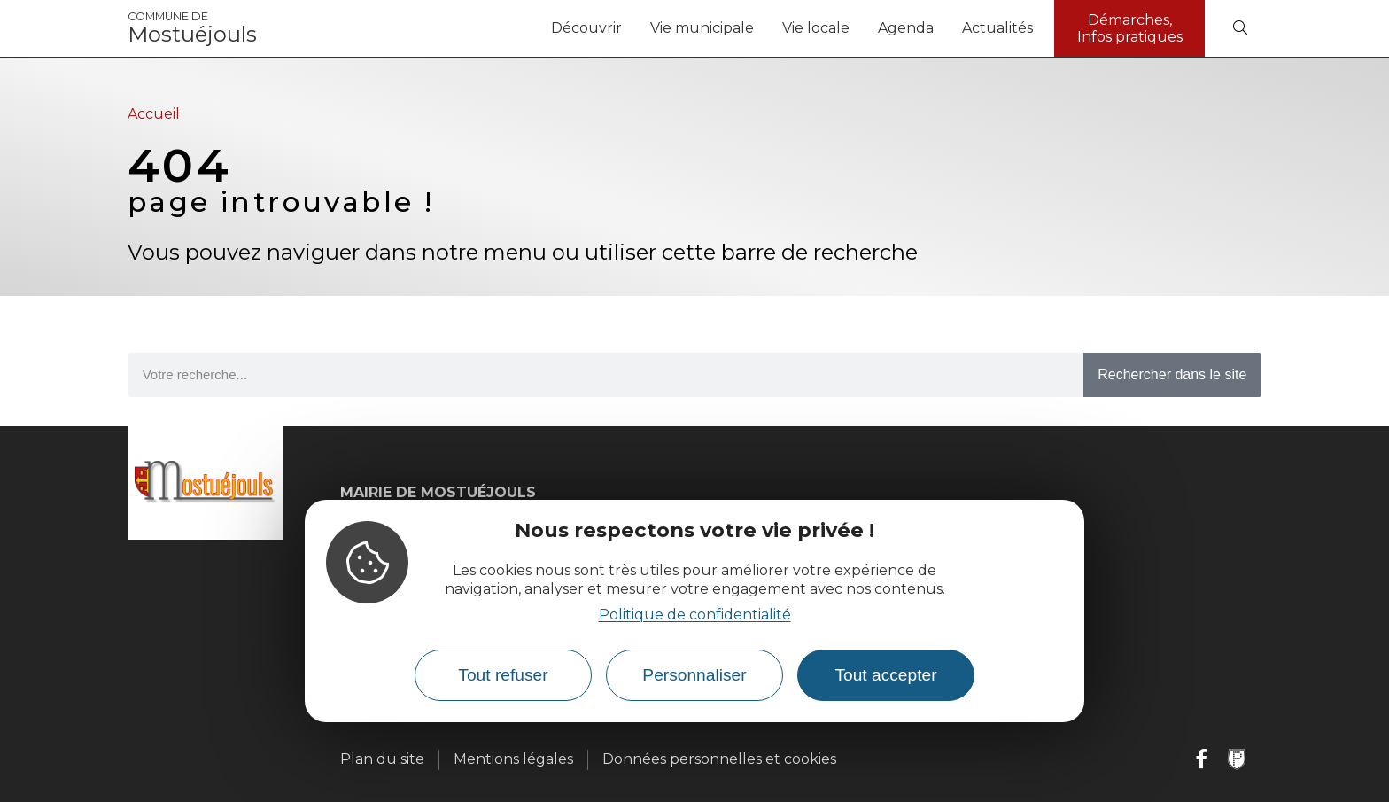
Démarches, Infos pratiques (1130, 28)
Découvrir (586, 27)
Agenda (906, 27)
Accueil (154, 113)
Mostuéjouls (192, 28)
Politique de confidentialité (695, 614)
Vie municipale (702, 27)
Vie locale (816, 27)
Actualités (997, 27)
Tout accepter (885, 675)
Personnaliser (694, 675)
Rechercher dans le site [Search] (1172, 374)
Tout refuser (502, 675)
